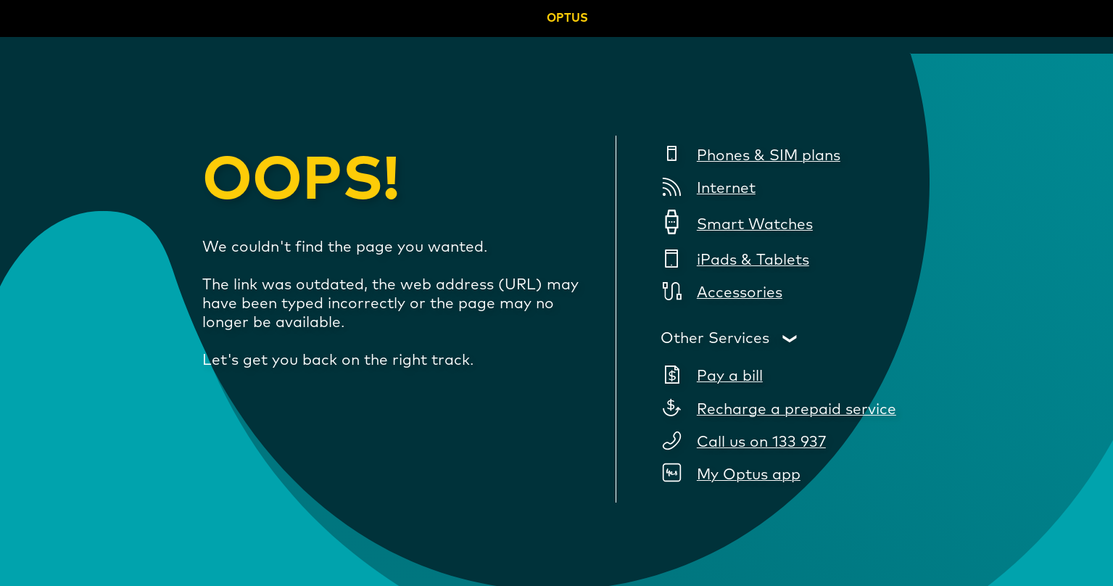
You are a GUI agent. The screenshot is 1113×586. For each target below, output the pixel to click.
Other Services (715, 338)
